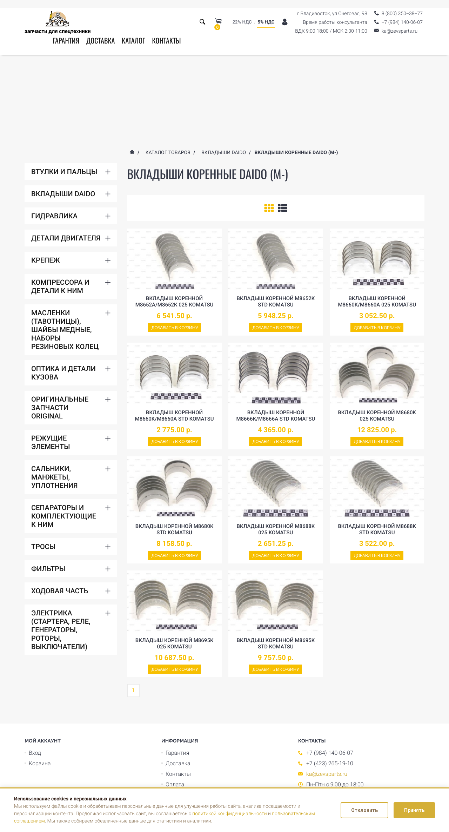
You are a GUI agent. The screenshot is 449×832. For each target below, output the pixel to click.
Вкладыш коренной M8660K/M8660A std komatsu (174, 415)
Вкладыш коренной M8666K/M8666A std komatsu (275, 415)
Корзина (40, 763)
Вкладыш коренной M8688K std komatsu (377, 529)
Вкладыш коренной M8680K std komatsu (174, 529)
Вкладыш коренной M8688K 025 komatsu (276, 529)
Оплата (175, 784)
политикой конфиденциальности (229, 814)
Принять (414, 810)
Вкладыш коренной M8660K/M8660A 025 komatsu (377, 301)
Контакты (166, 40)
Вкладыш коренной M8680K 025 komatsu (377, 415)
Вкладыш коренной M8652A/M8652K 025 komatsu (174, 301)
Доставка (100, 40)
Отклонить (364, 810)
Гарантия (66, 40)
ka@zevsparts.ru (326, 774)
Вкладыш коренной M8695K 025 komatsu (174, 643)
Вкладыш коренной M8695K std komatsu (276, 643)
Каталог (133, 40)
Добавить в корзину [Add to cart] (174, 327)
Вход (35, 753)
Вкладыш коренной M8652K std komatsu (276, 301)
